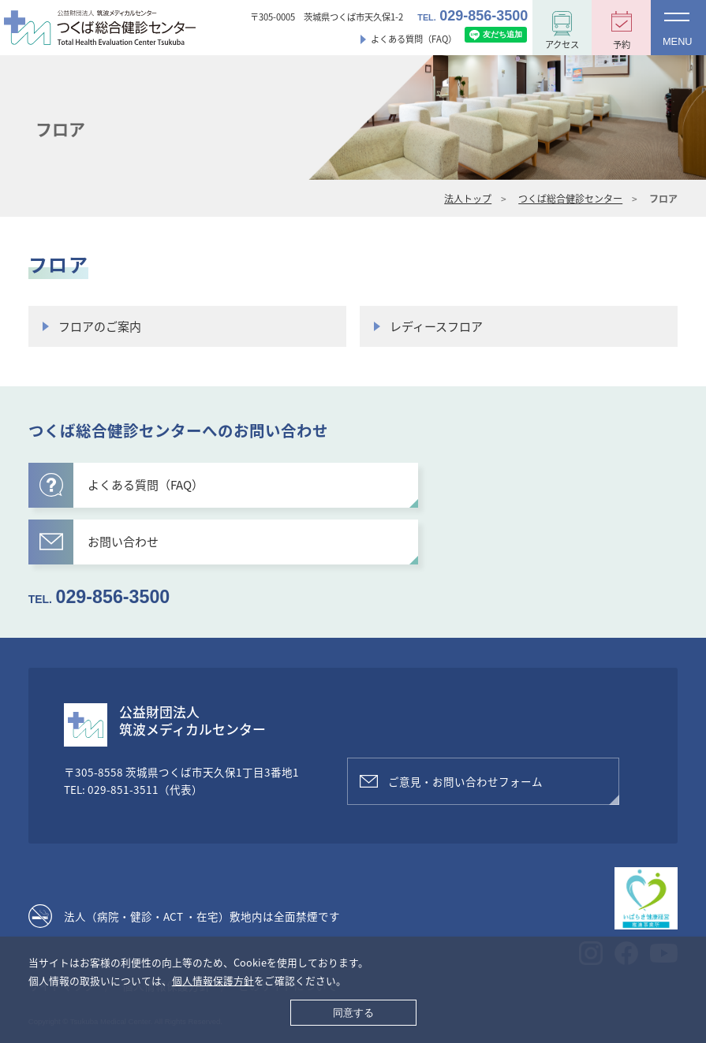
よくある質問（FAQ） (414, 39)
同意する (353, 1013)
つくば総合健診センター (570, 199)
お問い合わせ (99, 541)
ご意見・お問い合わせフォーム (465, 781)
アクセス (562, 44)
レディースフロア (436, 326)
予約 (621, 44)
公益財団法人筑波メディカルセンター (192, 720)
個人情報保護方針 (213, 980)
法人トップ (467, 199)
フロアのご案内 (99, 326)
